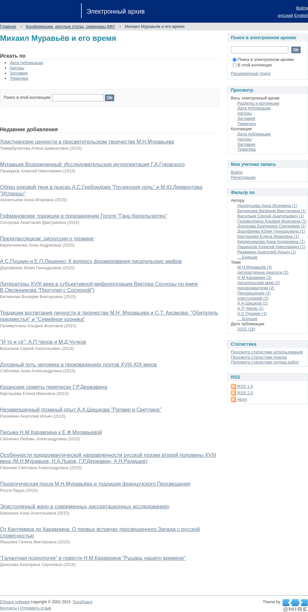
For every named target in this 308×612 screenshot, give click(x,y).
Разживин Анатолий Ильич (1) (266, 251)
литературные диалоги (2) (263, 272)
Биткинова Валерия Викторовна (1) (271, 210)
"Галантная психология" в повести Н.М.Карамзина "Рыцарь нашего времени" (93, 558)
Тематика (19, 78)
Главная (8, 26)
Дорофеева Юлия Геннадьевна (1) (271, 231)
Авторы (17, 67)
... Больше (247, 257)
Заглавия (19, 73)
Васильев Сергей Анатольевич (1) (270, 216)
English (301, 15)
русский (285, 15)
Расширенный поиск (250, 73)
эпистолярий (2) (252, 298)
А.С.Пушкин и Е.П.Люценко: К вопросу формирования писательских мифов (91, 261)
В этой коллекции (252, 65)
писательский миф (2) (258, 282)
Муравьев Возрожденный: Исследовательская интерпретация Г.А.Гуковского (92, 164)
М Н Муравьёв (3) (254, 267)
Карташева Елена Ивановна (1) (268, 236)
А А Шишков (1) (252, 303)
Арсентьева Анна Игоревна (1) (267, 205)
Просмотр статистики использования (267, 352)
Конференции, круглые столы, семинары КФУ (70, 26)
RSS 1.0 (245, 386)
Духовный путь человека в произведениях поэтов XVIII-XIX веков (78, 364)
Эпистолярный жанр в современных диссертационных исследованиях (84, 506)
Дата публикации (26, 62)
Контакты (8, 608)
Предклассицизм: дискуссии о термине (47, 238)
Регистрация (243, 177)
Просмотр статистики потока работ (265, 362)
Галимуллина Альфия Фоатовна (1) (272, 221)
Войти (302, 8)
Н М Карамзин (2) (254, 277)
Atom (242, 399)
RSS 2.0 (245, 392)
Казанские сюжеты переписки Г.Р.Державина (53, 387)
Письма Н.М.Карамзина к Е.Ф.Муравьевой (51, 432)
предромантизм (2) (255, 287)
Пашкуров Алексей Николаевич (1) (271, 246)
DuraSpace (82, 602)
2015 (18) (246, 329)
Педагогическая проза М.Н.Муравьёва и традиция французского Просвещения (95, 484)
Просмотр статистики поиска (259, 357)
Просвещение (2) (254, 293)
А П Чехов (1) (250, 308)
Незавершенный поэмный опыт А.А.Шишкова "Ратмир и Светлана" (80, 409)
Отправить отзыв (35, 608)
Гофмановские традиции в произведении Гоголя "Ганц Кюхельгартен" (83, 216)
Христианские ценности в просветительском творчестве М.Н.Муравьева (87, 141)
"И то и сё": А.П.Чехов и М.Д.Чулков (43, 342)
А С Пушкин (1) (252, 313)
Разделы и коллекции (258, 103)
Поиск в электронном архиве (263, 59)
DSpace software (15, 602)
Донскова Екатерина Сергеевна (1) (271, 226)
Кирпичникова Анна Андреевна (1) (271, 241)
